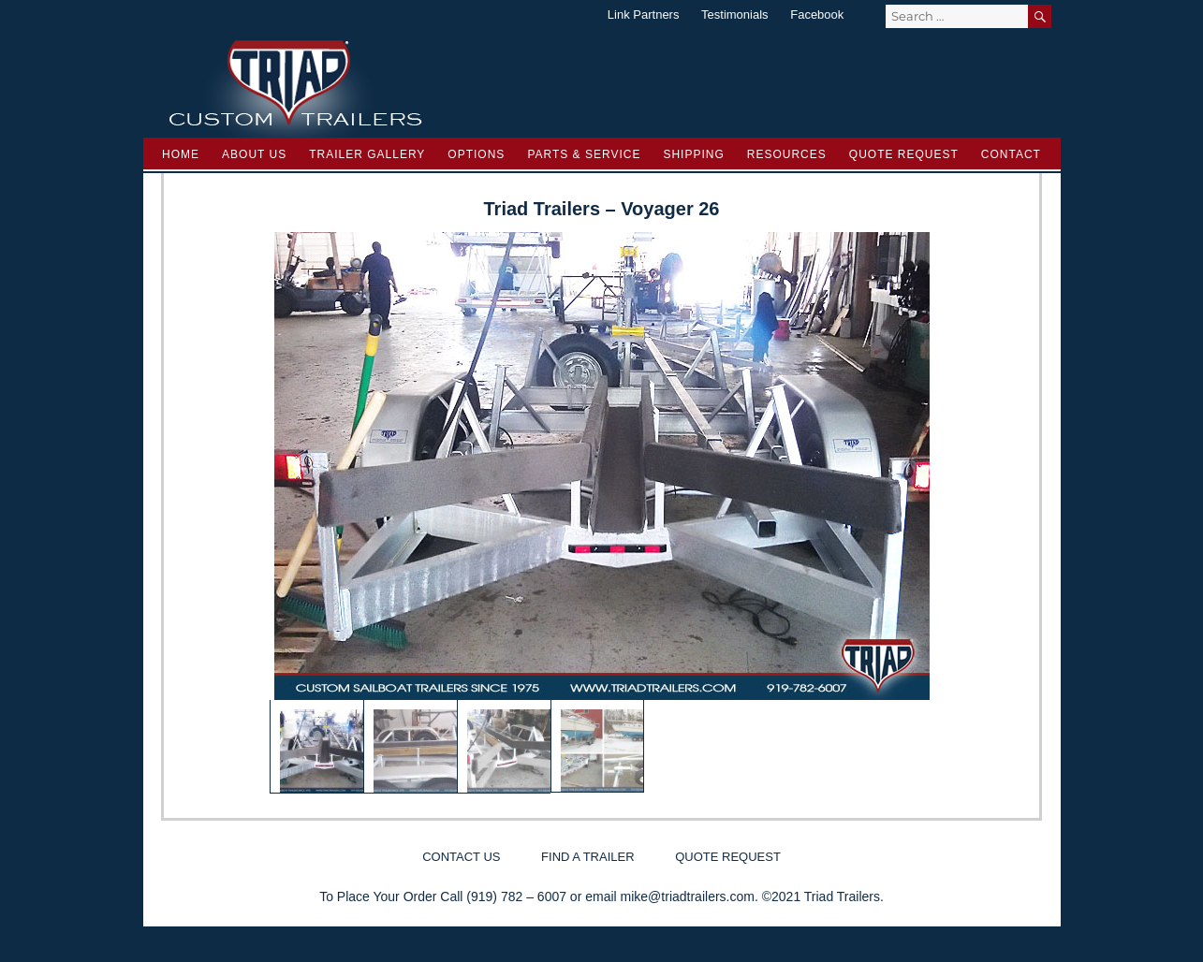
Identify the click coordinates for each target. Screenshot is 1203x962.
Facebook (817, 14)
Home (180, 154)
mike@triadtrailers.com (688, 896)
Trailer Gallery (367, 154)
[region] (602, 513)
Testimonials (735, 14)
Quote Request (904, 154)
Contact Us (461, 857)
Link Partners (644, 14)
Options (476, 154)
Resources (787, 154)
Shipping (693, 154)
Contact (1011, 154)
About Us (254, 154)
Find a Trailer (587, 857)
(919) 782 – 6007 (516, 896)
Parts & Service (583, 154)
